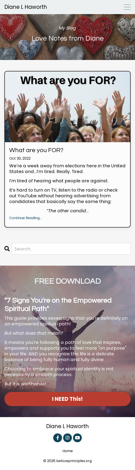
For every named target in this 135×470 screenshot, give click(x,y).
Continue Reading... (25, 218)
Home (67, 451)
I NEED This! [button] (67, 399)
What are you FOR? (36, 150)
